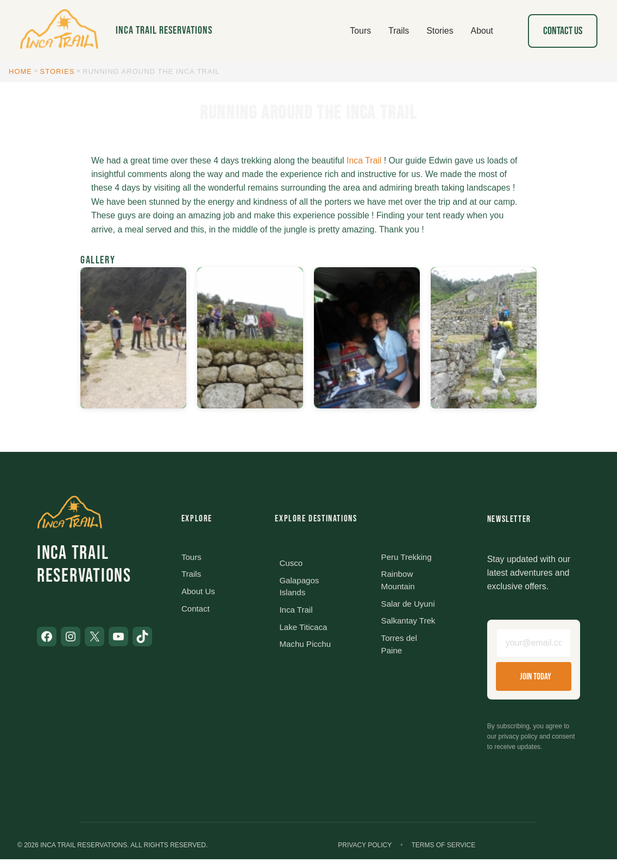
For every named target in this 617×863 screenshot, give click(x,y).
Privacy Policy (365, 848)
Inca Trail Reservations (164, 30)
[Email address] (533, 644)
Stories (57, 71)
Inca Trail (364, 160)
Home (20, 71)
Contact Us (562, 30)
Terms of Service (443, 848)
